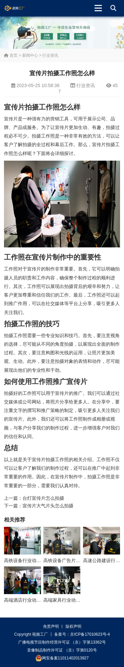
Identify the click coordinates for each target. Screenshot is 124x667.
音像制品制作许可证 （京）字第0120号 (62, 650)
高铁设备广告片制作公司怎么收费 (78, 560)
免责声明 (51, 626)
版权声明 (73, 626)
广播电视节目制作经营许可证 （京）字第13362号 (62, 642)
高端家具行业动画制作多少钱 (73, 600)
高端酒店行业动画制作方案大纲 (36, 600)
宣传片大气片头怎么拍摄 (47, 505)
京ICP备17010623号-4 (90, 634)
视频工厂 (19, 8)
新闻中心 (30, 55)
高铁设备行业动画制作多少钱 (34, 560)
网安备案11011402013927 (62, 658)
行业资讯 (50, 55)
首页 (11, 55)
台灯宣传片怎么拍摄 (43, 498)
